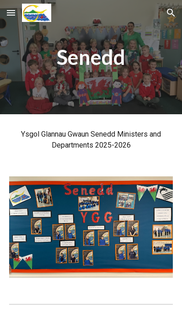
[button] (11, 12)
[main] (91, 57)
